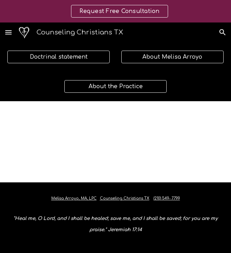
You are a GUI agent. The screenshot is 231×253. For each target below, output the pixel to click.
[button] (8, 32)
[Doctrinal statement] (58, 57)
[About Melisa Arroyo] (172, 57)
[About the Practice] (115, 86)
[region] (115, 11)
